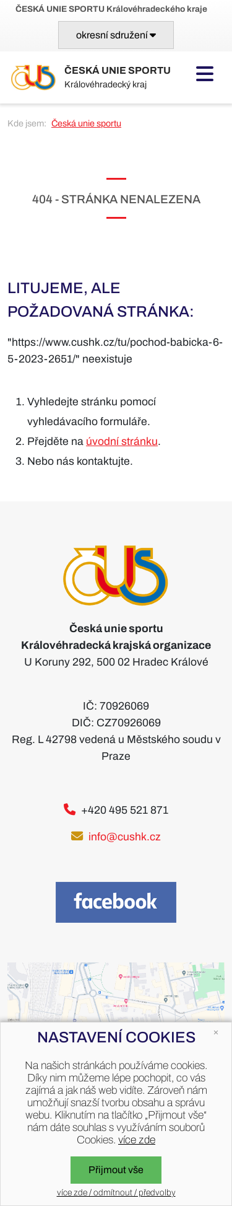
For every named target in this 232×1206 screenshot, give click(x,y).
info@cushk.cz (124, 837)
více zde (136, 1140)
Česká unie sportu (86, 123)
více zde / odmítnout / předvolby (116, 1192)
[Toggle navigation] (116, 35)
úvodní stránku (122, 441)
